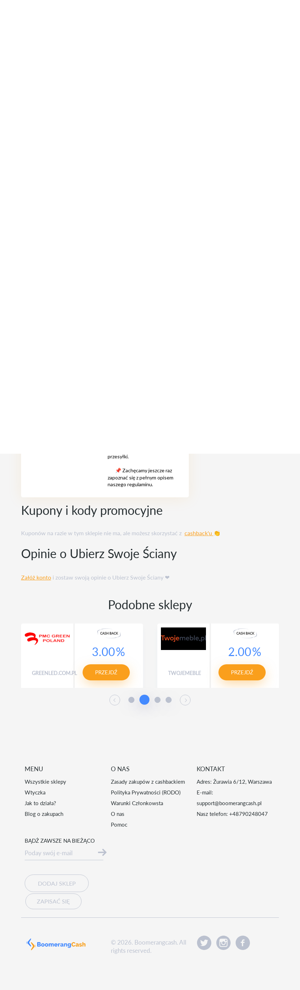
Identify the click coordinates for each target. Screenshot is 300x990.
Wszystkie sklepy (45, 781)
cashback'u (199, 533)
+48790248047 (248, 814)
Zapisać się (52, 900)
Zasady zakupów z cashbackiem (148, 781)
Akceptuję (241, 964)
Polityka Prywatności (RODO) (146, 792)
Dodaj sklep (56, 883)
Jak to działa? (40, 803)
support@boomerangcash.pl (229, 803)
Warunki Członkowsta (137, 803)
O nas (117, 814)
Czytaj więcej (170, 971)
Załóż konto (36, 577)
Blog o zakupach (44, 814)
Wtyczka (35, 792)
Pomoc (119, 824)
